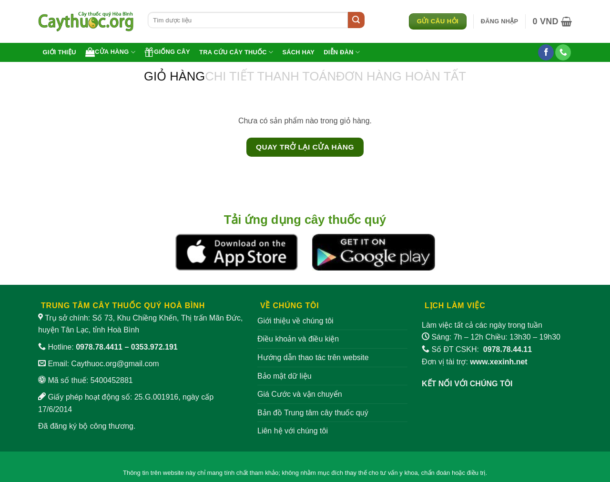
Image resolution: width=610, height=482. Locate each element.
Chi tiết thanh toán (270, 76)
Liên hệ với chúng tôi (292, 431)
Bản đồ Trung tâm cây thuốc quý (312, 413)
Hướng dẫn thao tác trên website (313, 357)
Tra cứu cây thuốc (236, 52)
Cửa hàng (110, 52)
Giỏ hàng (174, 76)
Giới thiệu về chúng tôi (295, 321)
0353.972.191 (154, 347)
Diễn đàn (342, 52)
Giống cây (167, 52)
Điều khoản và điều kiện (298, 339)
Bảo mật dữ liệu (284, 376)
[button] (499, 21)
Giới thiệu (59, 52)
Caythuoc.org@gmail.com (115, 364)
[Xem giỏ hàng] (552, 21)
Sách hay (298, 52)
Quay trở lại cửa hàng (305, 147)
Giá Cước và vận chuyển (299, 394)
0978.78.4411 (99, 347)
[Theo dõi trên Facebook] (546, 52)
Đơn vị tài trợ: (475, 362)
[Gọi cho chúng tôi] (563, 52)
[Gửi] (356, 20)
